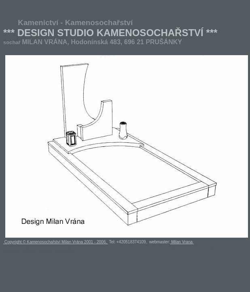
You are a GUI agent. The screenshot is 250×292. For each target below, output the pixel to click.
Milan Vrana (182, 242)
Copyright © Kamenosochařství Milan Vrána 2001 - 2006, (55, 242)
